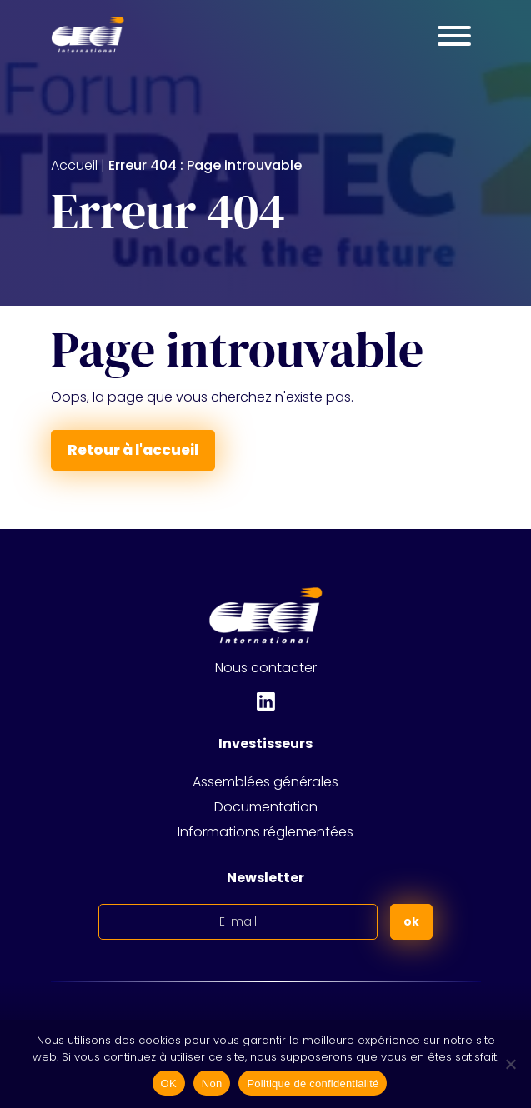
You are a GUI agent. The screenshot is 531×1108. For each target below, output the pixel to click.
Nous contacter (266, 667)
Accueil (74, 165)
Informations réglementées (265, 831)
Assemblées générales (265, 781)
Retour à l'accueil (133, 450)
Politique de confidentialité (312, 1083)
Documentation (266, 806)
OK (169, 1083)
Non (212, 1083)
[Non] (510, 1064)
